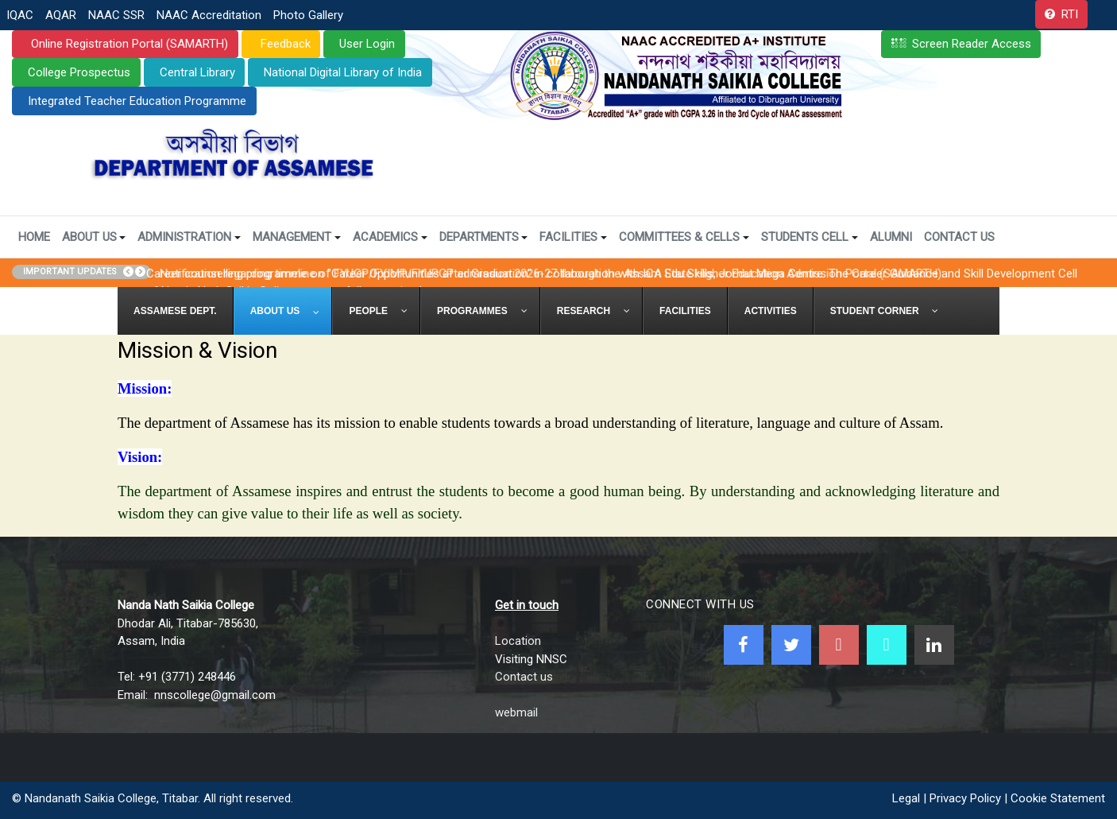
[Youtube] (839, 645)
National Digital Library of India (343, 72)
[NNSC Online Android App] (886, 645)
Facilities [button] (573, 237)
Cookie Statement (1058, 798)
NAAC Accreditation (209, 15)
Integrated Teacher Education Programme (137, 101)
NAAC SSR (116, 15)
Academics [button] (390, 237)
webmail (516, 712)
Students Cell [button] (809, 237)
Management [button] (297, 237)
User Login (367, 44)
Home (34, 237)
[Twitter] (791, 645)
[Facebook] (743, 645)
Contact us (524, 677)
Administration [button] (189, 237)
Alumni (891, 237)
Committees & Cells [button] (684, 237)
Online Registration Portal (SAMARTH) (128, 44)
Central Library (197, 72)
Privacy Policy (965, 798)
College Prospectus (79, 72)
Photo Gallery (308, 15)
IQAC (19, 15)
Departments (483, 237)
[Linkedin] (934, 645)
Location (518, 641)
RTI (1069, 14)
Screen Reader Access (971, 44)
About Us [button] (94, 237)
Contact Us (959, 237)
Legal (906, 798)
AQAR (60, 15)
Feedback (284, 44)
